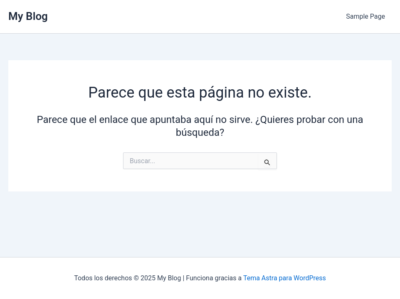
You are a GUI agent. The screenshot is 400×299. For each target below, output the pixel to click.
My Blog (28, 16)
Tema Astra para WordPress (284, 278)
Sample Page (365, 16)
